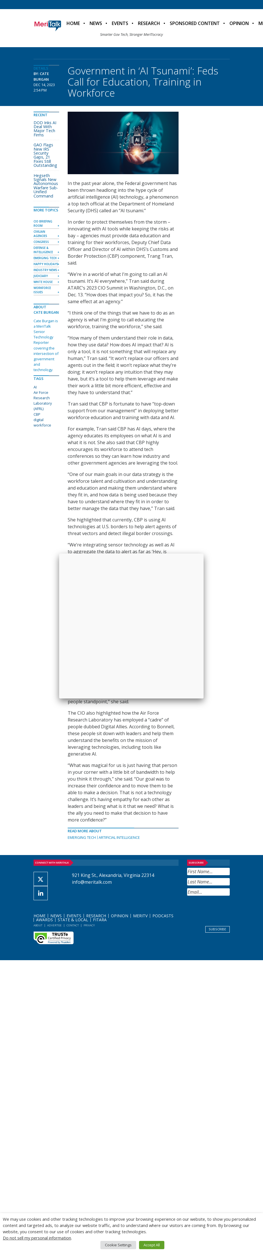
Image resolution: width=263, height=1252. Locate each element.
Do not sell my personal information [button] (37, 1238)
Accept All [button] (152, 1244)
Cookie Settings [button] (118, 1244)
